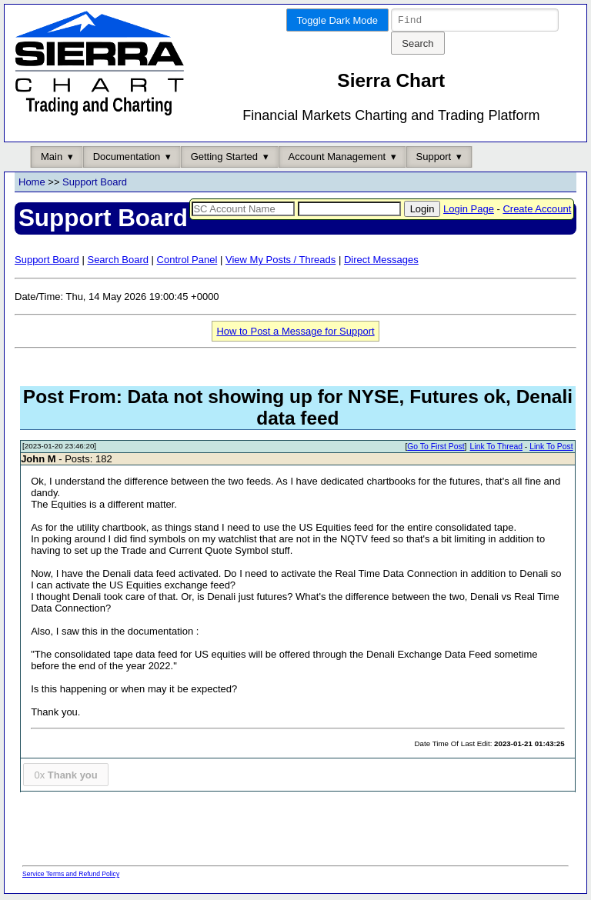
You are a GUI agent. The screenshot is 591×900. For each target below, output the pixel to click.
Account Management (337, 159)
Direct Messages (381, 262)
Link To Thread (496, 449)
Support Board (94, 184)
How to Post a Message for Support (295, 333)
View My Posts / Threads (280, 262)
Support (434, 159)
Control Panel (187, 262)
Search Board (118, 262)
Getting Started (224, 159)
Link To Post (551, 449)
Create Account (537, 211)
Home (31, 184)
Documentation (126, 159)
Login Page (468, 211)
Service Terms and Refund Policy (70, 876)
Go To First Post (435, 449)
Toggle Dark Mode (338, 20)
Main (51, 159)
